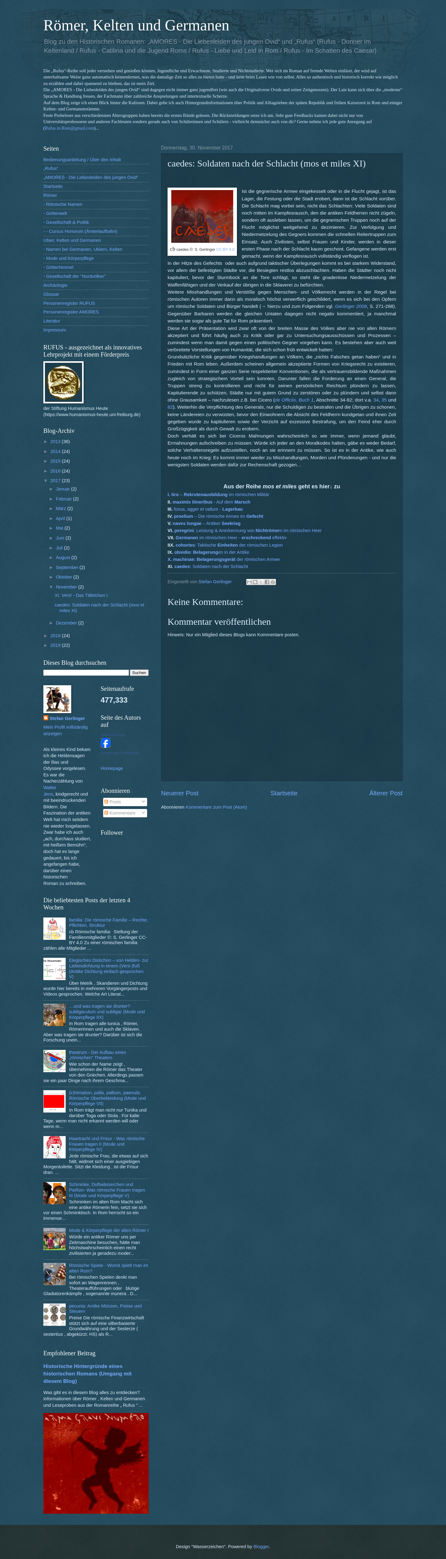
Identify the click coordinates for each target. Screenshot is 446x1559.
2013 (56, 441)
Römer (50, 195)
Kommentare (119, 813)
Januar (63, 488)
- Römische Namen (62, 204)
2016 (56, 471)
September (67, 567)
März (61, 508)
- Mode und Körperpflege (68, 258)
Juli (60, 547)
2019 (56, 645)
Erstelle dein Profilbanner (120, 753)
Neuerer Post (180, 793)
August (63, 557)
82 (170, 407)
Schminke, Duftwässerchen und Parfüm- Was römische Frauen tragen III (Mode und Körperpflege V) (107, 1190)
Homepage (112, 768)
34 (375, 399)
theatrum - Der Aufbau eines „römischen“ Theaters (97, 1055)
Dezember (67, 622)
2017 (56, 480)
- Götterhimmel (58, 267)
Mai (60, 528)
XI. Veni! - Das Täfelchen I (81, 595)
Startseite (283, 793)
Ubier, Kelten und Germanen (72, 240)
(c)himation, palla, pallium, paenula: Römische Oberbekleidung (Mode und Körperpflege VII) (107, 1098)
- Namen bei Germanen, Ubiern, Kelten (82, 249)
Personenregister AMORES (71, 311)
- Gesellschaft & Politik (66, 222)
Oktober (64, 577)
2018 (56, 635)
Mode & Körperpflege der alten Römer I (109, 1230)
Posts (112, 801)
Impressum (54, 329)
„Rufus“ (50, 168)
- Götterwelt (55, 213)
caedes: (183, 566)
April (61, 518)
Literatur (51, 320)
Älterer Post (386, 793)
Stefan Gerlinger (67, 718)
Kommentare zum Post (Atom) (216, 807)
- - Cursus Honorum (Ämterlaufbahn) (80, 231)
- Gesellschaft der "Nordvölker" (74, 276)
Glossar (51, 294)
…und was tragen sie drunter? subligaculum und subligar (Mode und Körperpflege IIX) (107, 1011)
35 (384, 399)
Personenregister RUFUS (69, 303)
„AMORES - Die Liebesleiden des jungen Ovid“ (90, 177)
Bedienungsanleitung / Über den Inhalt (82, 159)
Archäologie (55, 285)
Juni (60, 537)
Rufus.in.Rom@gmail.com (69, 128)
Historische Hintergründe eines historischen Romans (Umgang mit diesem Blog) (87, 1373)
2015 (56, 461)
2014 (56, 451)
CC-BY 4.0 (225, 249)
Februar (64, 498)
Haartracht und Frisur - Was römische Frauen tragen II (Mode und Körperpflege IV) (107, 1144)
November (67, 586)
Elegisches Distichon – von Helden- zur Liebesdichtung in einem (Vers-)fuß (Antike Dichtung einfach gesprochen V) (108, 968)
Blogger (261, 1546)
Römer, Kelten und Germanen (136, 25)
